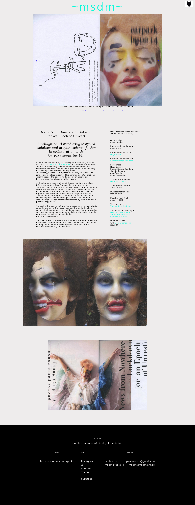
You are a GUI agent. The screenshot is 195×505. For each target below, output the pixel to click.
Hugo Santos (116, 154)
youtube (86, 468)
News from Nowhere (120, 212)
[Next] (157, 61)
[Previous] (37, 61)
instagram (87, 461)
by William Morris (120, 215)
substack (87, 478)
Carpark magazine (123, 223)
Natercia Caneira (118, 181)
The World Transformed (60, 164)
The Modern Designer (120, 206)
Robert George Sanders (121, 161)
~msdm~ (97, 6)
